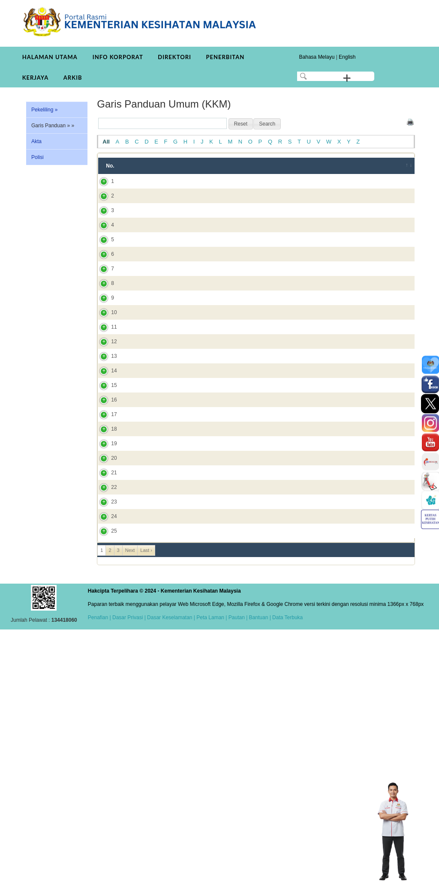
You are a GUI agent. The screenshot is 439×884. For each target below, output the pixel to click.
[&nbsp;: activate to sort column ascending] (403, 166)
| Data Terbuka (285, 872)
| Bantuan (256, 872)
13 (105, 491)
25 (105, 782)
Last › (146, 804)
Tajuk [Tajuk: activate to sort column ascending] (142, 166)
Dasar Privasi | (128, 872)
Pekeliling (44, 110)
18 (105, 602)
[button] (241, 123)
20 (105, 647)
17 (105, 580)
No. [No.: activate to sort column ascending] (110, 166)
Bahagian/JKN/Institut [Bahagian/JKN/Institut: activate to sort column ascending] (344, 166)
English (347, 57)
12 (105, 469)
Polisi (37, 157)
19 (105, 625)
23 (105, 725)
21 (105, 669)
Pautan (237, 872)
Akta (36, 141)
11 (105, 446)
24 (105, 755)
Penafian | (99, 872)
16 (105, 558)
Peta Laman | (212, 872)
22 (105, 695)
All (106, 141)
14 (105, 513)
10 (105, 420)
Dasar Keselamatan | (170, 872)
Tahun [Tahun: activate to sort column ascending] (289, 166)
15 (105, 536)
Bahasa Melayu (317, 57)
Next (130, 804)
